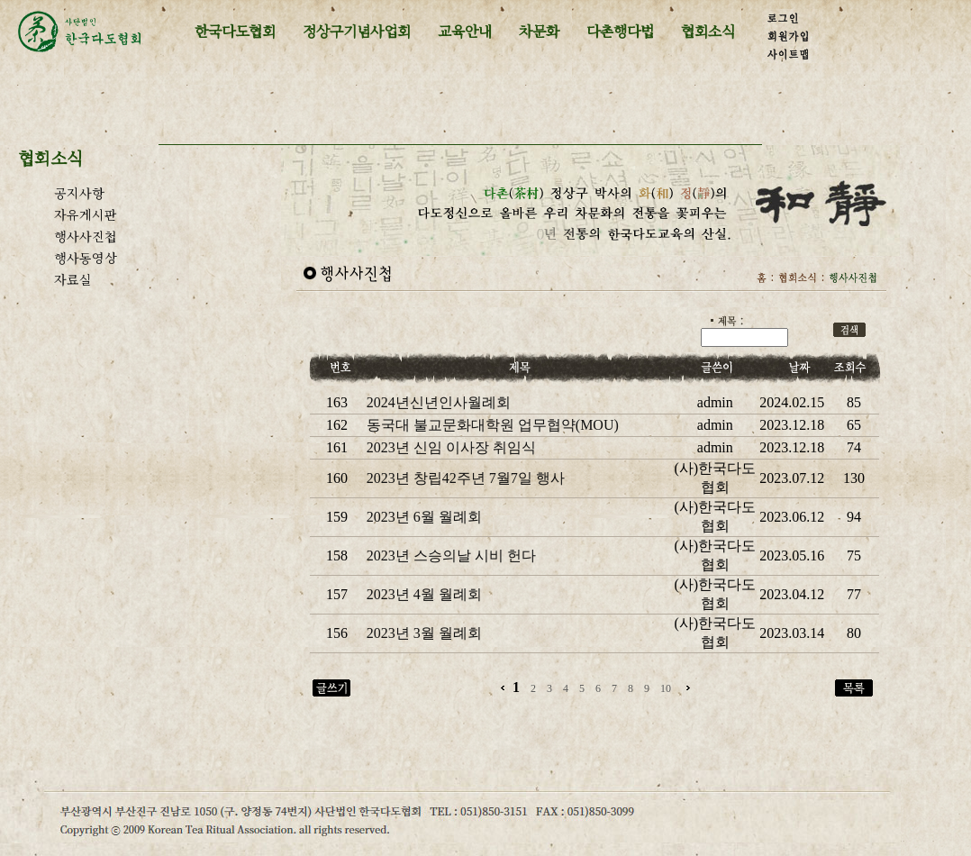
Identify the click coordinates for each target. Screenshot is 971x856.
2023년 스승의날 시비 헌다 (451, 555)
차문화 (539, 31)
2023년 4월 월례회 (424, 594)
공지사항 (79, 193)
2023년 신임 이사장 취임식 (451, 447)
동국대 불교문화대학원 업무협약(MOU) (493, 425)
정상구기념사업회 (357, 31)
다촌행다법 (620, 31)
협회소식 (708, 31)
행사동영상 (85, 258)
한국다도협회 (235, 31)
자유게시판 (85, 214)
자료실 (73, 279)
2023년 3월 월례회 (424, 633)
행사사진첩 (85, 236)
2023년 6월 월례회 (424, 516)
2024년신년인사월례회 (439, 402)
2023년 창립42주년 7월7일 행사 (466, 478)
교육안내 (465, 31)
